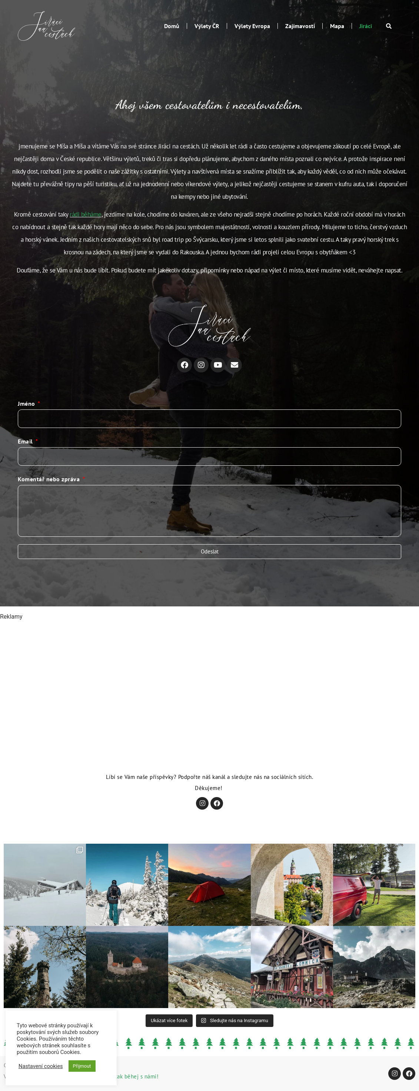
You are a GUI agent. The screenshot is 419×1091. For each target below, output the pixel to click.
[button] (389, 25)
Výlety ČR (206, 26)
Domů (171, 26)
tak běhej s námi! (137, 1076)
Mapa (337, 26)
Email (26, 441)
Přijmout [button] (82, 1066)
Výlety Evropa (252, 26)
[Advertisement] (209, 673)
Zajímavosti (300, 26)
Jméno (27, 403)
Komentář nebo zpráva (50, 479)
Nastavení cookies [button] (41, 1066)
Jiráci (365, 26)
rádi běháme (86, 214)
